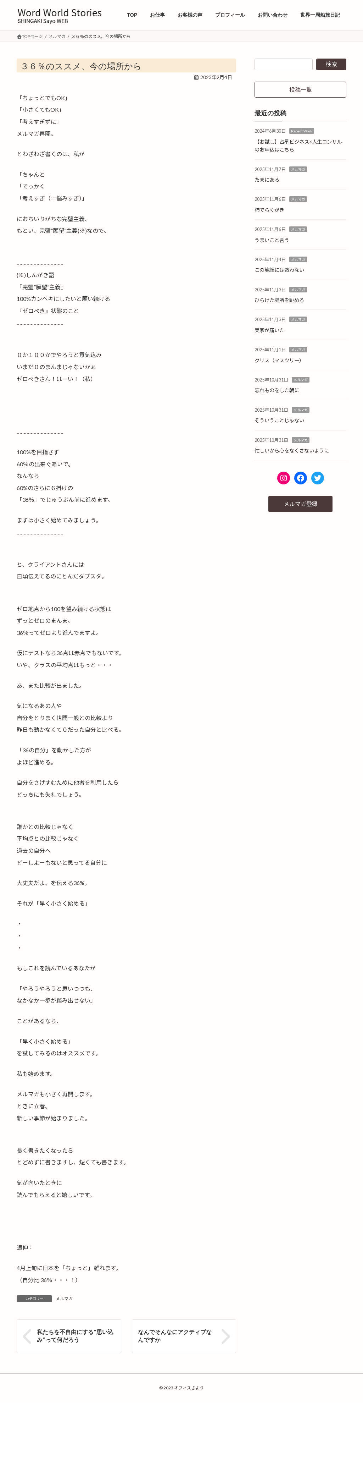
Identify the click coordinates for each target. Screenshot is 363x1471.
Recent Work (301, 131)
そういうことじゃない (279, 420)
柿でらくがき (269, 210)
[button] (300, 90)
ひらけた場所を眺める (279, 300)
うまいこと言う (272, 240)
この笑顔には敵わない (279, 270)
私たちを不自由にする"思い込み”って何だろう (75, 1336)
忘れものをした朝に (277, 391)
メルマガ (64, 1298)
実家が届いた (269, 330)
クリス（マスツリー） (279, 360)
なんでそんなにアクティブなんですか (175, 1336)
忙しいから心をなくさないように (292, 451)
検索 (331, 64)
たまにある (267, 180)
